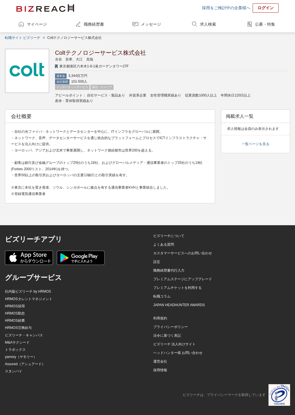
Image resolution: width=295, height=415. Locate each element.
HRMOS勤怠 (15, 313)
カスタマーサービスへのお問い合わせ (182, 253)
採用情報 (160, 370)
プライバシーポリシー (170, 327)
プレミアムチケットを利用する (177, 288)
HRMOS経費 (15, 321)
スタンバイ (13, 371)
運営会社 (160, 361)
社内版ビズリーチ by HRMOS (28, 291)
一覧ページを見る (255, 144)
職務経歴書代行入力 (168, 270)
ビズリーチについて (168, 236)
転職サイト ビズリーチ (22, 38)
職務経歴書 (94, 24)
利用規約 (160, 318)
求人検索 (208, 24)
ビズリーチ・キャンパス (24, 335)
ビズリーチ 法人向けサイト (174, 344)
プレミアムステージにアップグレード (182, 279)
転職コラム (162, 296)
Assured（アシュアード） (25, 364)
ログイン (266, 7)
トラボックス (15, 350)
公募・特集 (265, 24)
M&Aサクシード (17, 342)
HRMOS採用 (15, 306)
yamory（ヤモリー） (21, 357)
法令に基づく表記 (167, 335)
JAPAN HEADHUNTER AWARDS (179, 305)
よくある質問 (163, 244)
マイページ (37, 24)
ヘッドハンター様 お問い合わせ (178, 353)
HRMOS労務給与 (18, 328)
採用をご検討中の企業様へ (226, 7)
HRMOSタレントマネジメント (28, 299)
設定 (156, 262)
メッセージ (151, 24)
